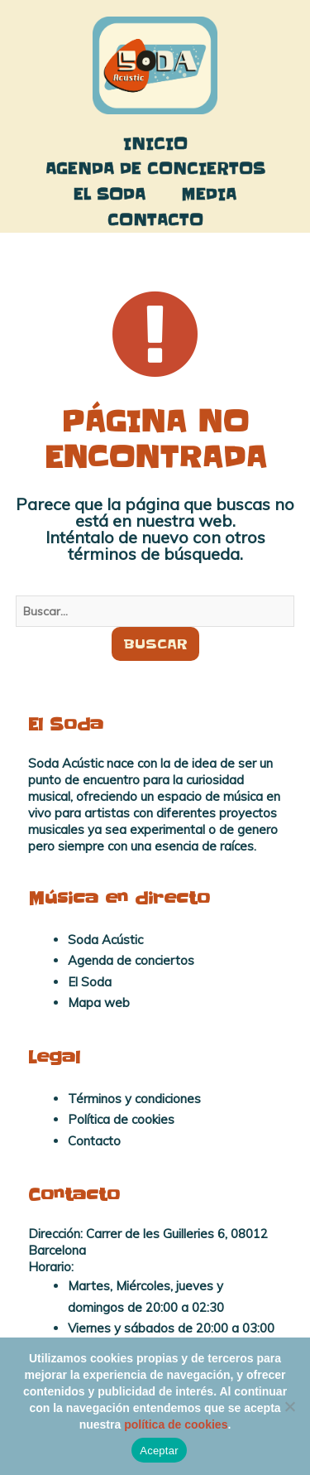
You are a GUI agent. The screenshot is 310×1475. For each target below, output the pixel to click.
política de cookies (175, 1424)
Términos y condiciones (134, 1098)
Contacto (155, 220)
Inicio (155, 143)
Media (209, 194)
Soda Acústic (105, 939)
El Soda (109, 194)
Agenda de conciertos (155, 168)
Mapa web (99, 1002)
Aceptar (159, 1450)
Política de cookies (121, 1119)
